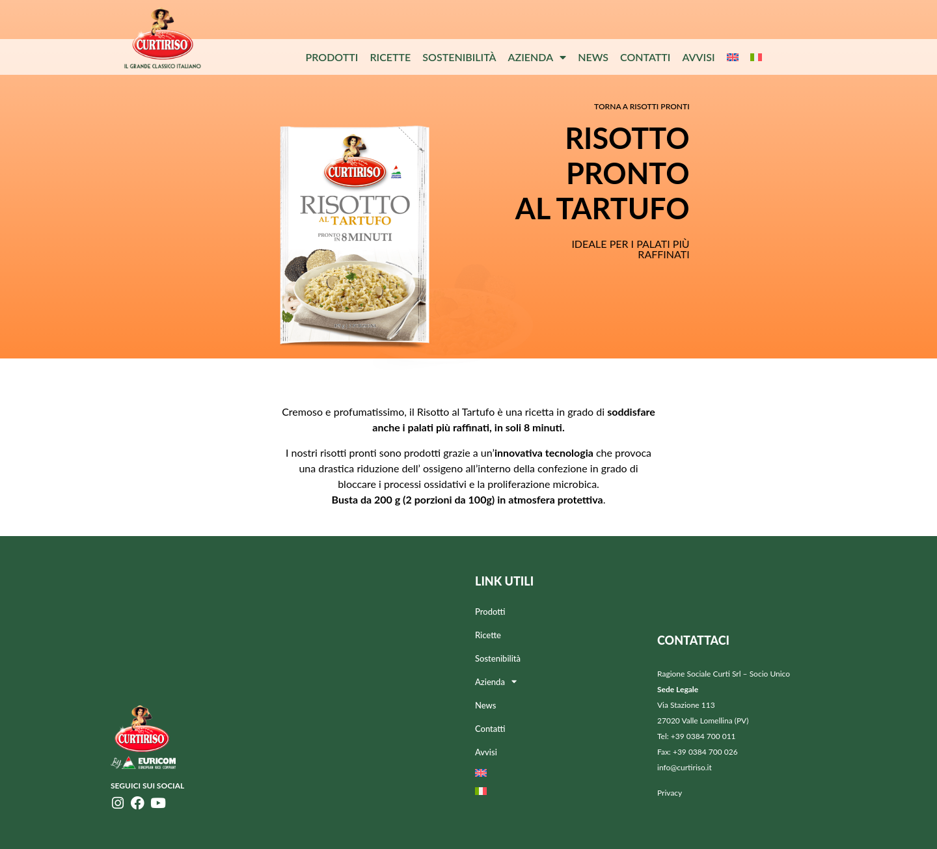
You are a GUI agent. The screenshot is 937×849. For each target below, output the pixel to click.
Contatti (645, 57)
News (593, 57)
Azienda (537, 57)
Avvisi (698, 57)
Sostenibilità (459, 57)
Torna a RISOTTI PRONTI (642, 106)
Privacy (669, 793)
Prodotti (331, 57)
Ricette (390, 57)
